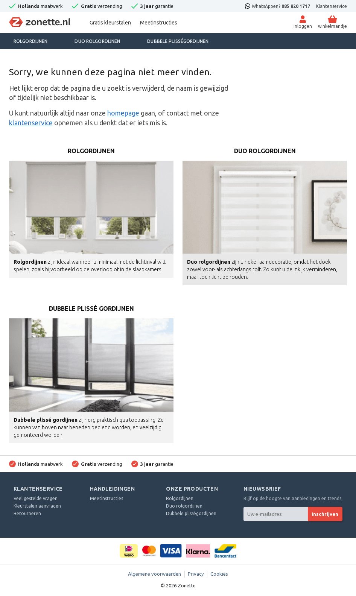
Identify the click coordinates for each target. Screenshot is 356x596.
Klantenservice (331, 6)
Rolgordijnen (30, 41)
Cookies (219, 573)
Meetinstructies (158, 23)
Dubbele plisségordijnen (177, 41)
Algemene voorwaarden (154, 573)
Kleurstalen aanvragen (37, 505)
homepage (123, 113)
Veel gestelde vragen (36, 498)
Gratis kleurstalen (110, 23)
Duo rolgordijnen (97, 41)
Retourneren (27, 513)
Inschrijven (325, 514)
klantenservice (31, 122)
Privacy (196, 573)
